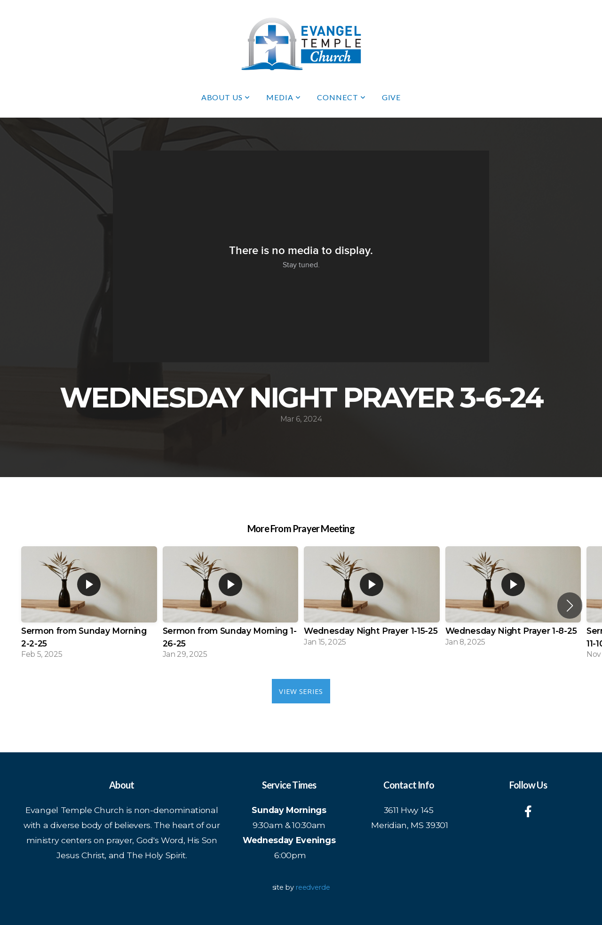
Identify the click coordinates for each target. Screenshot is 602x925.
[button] (569, 605)
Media (283, 97)
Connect (341, 97)
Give (391, 97)
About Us (226, 97)
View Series (301, 691)
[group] (89, 605)
